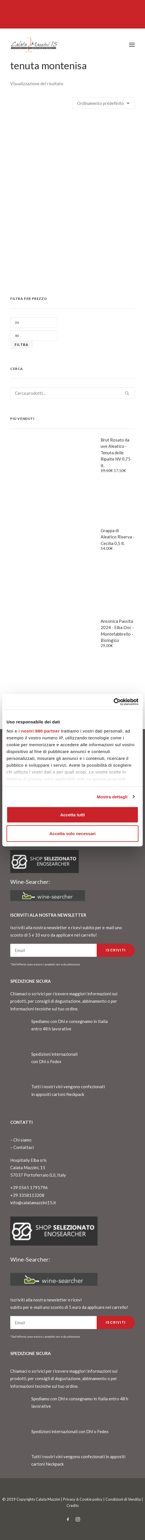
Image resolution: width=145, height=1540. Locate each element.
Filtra (21, 344)
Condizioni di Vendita (123, 1499)
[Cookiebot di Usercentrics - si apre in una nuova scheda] (113, 701)
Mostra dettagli (112, 796)
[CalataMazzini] (34, 44)
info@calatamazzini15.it (33, 1202)
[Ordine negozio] (103, 103)
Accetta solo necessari (72, 833)
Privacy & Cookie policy (82, 1499)
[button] (132, 45)
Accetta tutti (72, 814)
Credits (73, 1505)
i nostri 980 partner (39, 730)
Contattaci (23, 1147)
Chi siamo (22, 1139)
